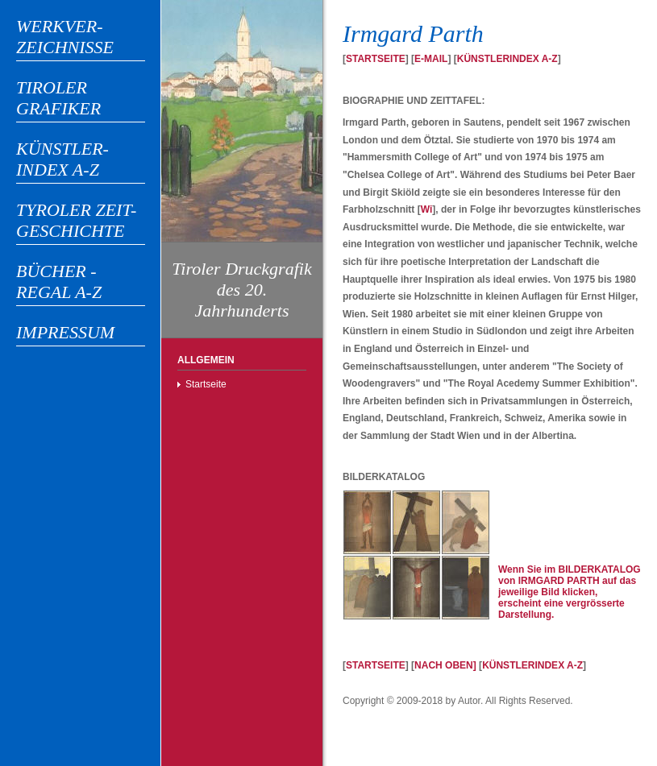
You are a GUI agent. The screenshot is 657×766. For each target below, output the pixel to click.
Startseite (206, 384)
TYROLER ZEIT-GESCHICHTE (76, 220)
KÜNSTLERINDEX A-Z (507, 58)
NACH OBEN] (445, 665)
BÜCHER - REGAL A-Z (59, 281)
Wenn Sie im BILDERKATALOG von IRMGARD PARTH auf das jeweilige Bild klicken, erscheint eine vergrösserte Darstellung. (569, 592)
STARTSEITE (375, 58)
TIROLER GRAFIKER (58, 97)
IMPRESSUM (65, 332)
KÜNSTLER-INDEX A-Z (62, 159)
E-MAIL (430, 58)
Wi (427, 209)
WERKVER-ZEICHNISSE (65, 36)
